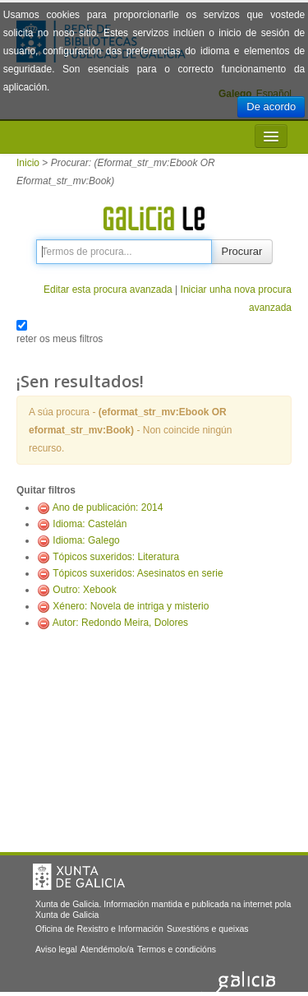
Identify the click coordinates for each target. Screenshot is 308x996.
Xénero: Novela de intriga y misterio (131, 606)
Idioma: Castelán (89, 524)
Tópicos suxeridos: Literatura (116, 557)
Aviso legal (56, 949)
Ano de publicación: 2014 (108, 507)
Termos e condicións (176, 949)
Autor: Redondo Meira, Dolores (120, 622)
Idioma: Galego (86, 540)
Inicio (27, 163)
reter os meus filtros (59, 339)
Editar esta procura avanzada (108, 289)
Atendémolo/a (107, 949)
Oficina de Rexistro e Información (99, 928)
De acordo (271, 106)
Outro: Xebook (84, 589)
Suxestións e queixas (208, 928)
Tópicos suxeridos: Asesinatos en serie (138, 573)
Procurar (242, 251)
